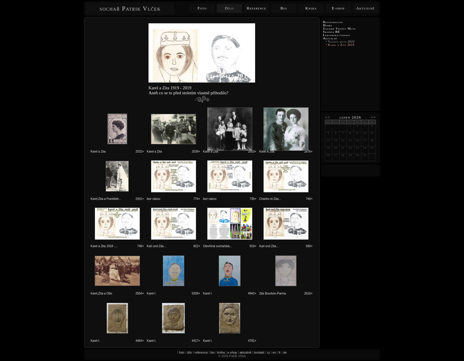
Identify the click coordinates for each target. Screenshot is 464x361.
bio (212, 352)
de (285, 352)
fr (280, 352)
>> (373, 117)
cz (268, 352)
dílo (189, 352)
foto (181, 352)
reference (201, 352)
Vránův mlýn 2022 (341, 41)
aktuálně (246, 352)
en (274, 352)
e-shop (232, 352)
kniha (221, 352)
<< (327, 117)
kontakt (259, 352)
